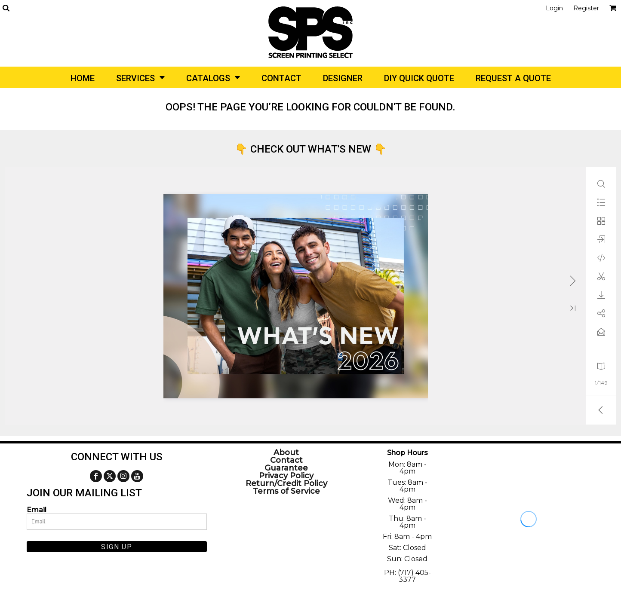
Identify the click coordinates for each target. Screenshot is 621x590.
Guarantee (286, 468)
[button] (5, 8)
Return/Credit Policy (286, 483)
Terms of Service (286, 491)
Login (554, 8)
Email (36, 510)
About (286, 452)
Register (586, 8)
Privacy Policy (286, 475)
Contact (286, 460)
